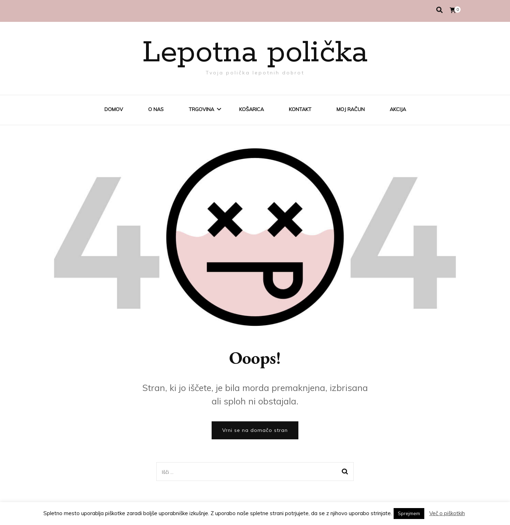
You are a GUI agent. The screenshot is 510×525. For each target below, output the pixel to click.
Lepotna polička (255, 52)
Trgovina (201, 109)
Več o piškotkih (447, 513)
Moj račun (350, 109)
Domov (113, 109)
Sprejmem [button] (409, 513)
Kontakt (300, 109)
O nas (156, 109)
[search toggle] (439, 10)
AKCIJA (398, 109)
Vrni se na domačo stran (255, 430)
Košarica (251, 109)
